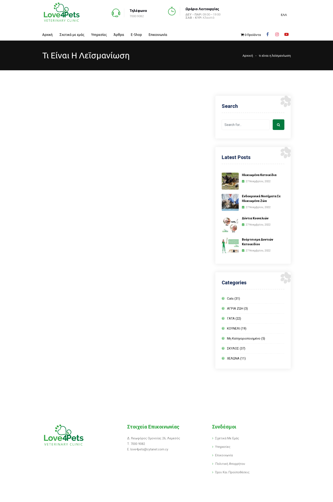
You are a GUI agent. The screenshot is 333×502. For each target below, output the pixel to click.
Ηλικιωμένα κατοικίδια (259, 175)
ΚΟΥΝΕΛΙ (233, 328)
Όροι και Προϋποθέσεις (232, 472)
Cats (230, 298)
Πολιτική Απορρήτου (230, 464)
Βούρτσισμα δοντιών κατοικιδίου (257, 242)
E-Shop (136, 35)
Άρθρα (119, 35)
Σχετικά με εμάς (71, 35)
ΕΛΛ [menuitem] (284, 15)
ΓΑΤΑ (231, 318)
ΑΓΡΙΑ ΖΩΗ (235, 308)
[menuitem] (284, 15)
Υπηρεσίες (99, 35)
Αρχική (47, 35)
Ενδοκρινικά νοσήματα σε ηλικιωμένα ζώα (261, 199)
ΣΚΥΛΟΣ (233, 348)
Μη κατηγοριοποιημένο (243, 338)
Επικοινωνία (158, 35)
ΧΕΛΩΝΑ (233, 358)
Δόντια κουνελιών (255, 218)
